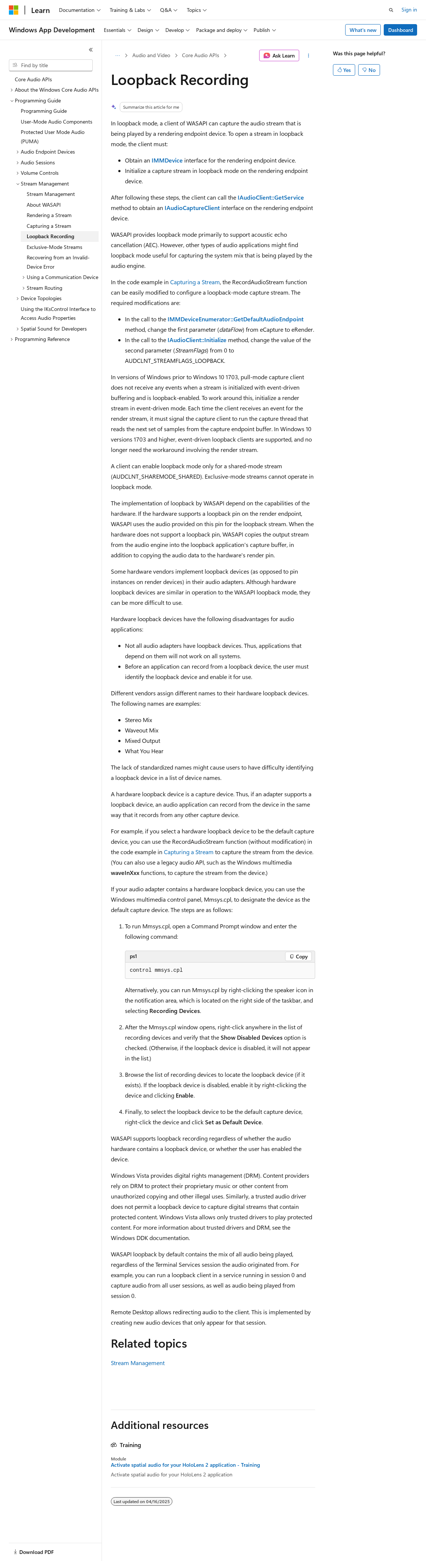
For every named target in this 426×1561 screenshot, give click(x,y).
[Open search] (391, 10)
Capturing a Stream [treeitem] (49, 225)
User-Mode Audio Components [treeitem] (56, 121)
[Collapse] (91, 49)
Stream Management (138, 1363)
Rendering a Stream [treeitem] (49, 215)
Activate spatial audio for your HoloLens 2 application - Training (185, 1465)
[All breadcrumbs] (117, 56)
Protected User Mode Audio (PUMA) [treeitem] (53, 136)
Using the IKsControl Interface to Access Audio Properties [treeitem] (58, 313)
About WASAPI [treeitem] (44, 204)
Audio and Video (151, 55)
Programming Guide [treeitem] (44, 110)
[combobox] (51, 65)
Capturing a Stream (195, 282)
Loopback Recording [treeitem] (50, 236)
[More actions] (308, 56)
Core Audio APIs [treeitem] (33, 79)
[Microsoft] (14, 10)
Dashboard (400, 29)
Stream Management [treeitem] (51, 193)
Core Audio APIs (200, 55)
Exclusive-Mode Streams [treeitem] (54, 246)
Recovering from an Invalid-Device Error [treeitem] (58, 262)
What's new (363, 29)
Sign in (409, 9)
